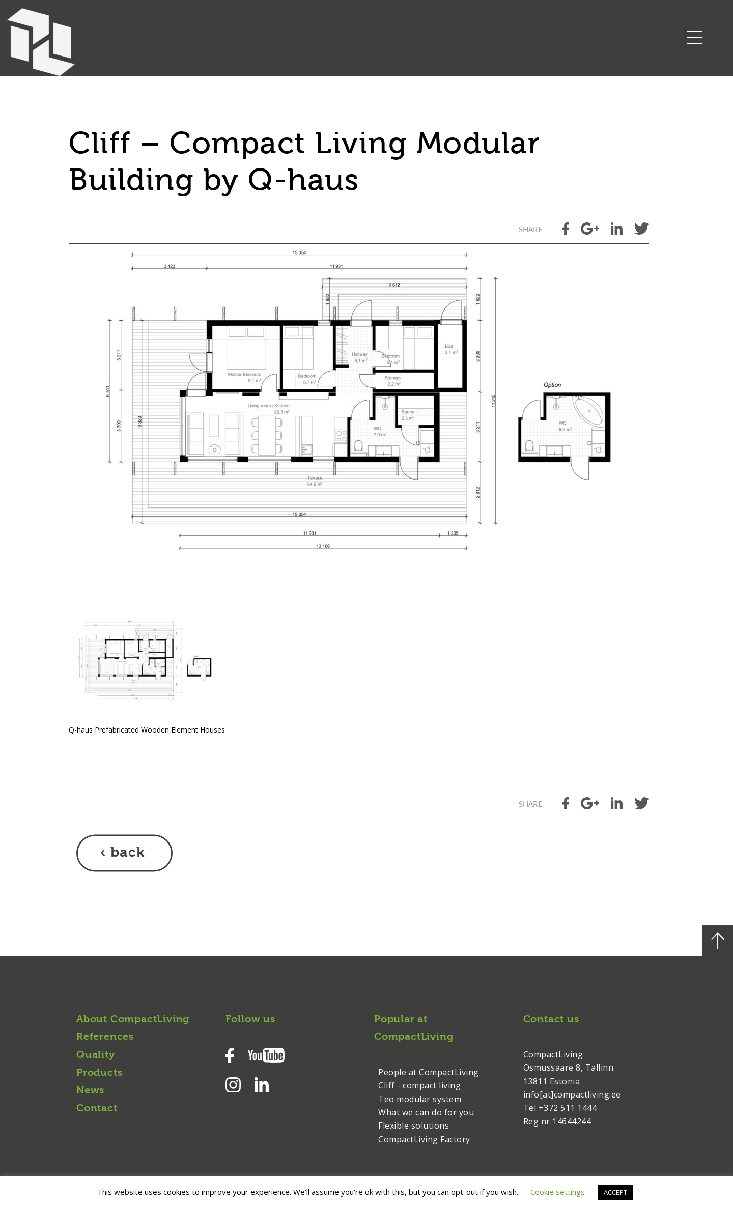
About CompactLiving (132, 1020)
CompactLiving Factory (424, 1139)
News (90, 1091)
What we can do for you (426, 1112)
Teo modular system (419, 1099)
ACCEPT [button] (615, 1192)
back (127, 853)
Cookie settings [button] (557, 1192)
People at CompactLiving (428, 1072)
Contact (97, 1109)
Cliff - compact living (419, 1085)
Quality (95, 1055)
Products (99, 1073)
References (105, 1037)
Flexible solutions (413, 1125)
